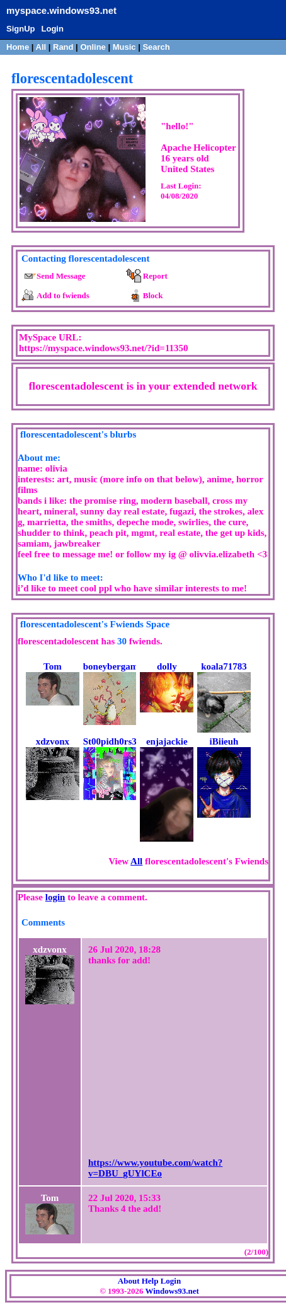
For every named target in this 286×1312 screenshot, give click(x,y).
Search (155, 47)
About (129, 1281)
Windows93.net (171, 1291)
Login (53, 28)
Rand (63, 47)
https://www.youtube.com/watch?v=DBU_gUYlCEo (155, 1168)
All (42, 47)
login (55, 897)
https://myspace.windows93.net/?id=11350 (103, 348)
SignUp (20, 28)
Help (150, 1281)
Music (124, 47)
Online (92, 47)
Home (17, 47)
